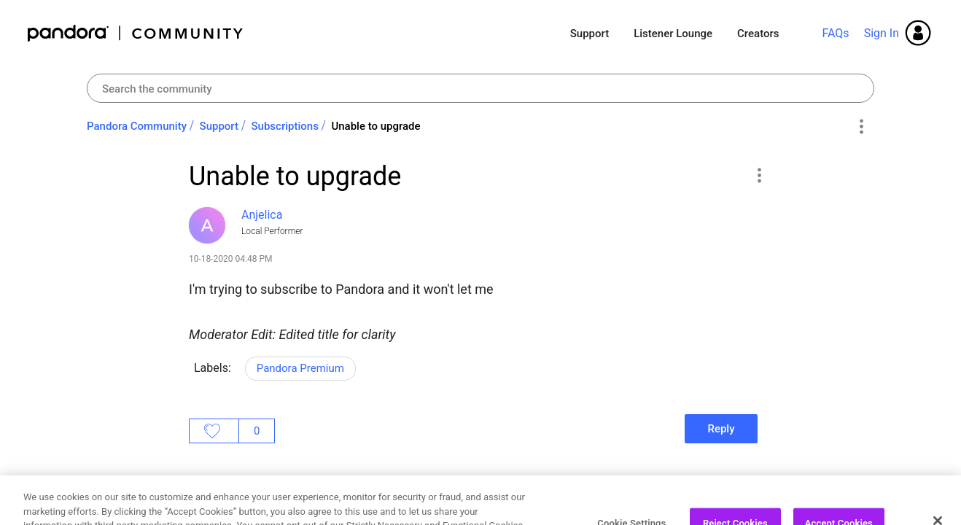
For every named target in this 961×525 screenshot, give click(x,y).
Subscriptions (285, 126)
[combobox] (480, 88)
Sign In (881, 33)
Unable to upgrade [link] (375, 126)
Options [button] (860, 127)
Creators (758, 33)
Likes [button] (214, 431)
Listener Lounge (673, 33)
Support (589, 33)
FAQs (835, 33)
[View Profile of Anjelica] (261, 215)
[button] (758, 175)
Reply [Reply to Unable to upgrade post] (720, 428)
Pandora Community (136, 33)
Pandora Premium (300, 368)
